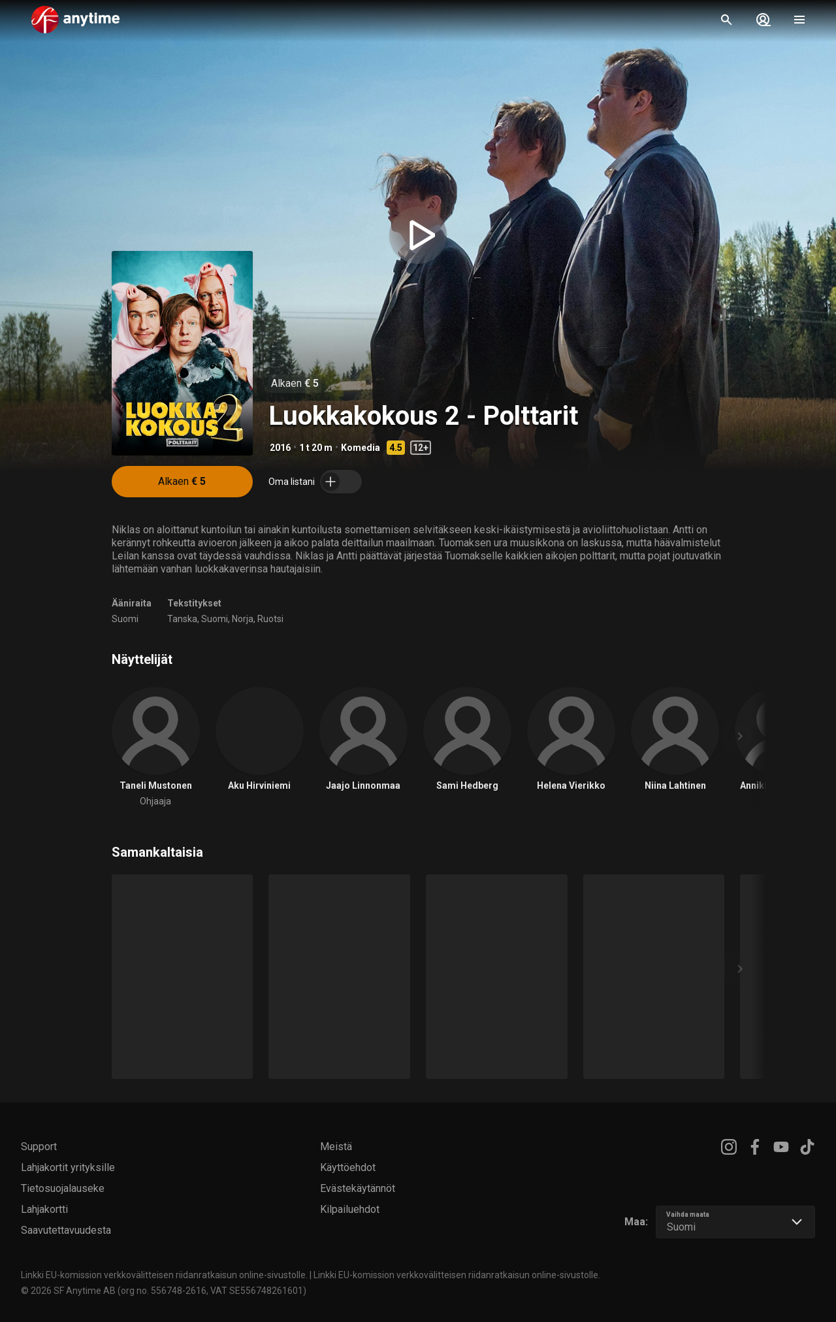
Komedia (360, 447)
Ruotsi (270, 619)
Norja (242, 619)
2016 (280, 447)
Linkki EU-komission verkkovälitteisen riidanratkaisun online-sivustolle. (164, 1275)
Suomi (125, 619)
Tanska (182, 619)
